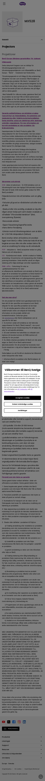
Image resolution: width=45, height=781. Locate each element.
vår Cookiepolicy (22, 389)
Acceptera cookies (22, 398)
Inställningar (22, 410)
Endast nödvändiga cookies (22, 404)
